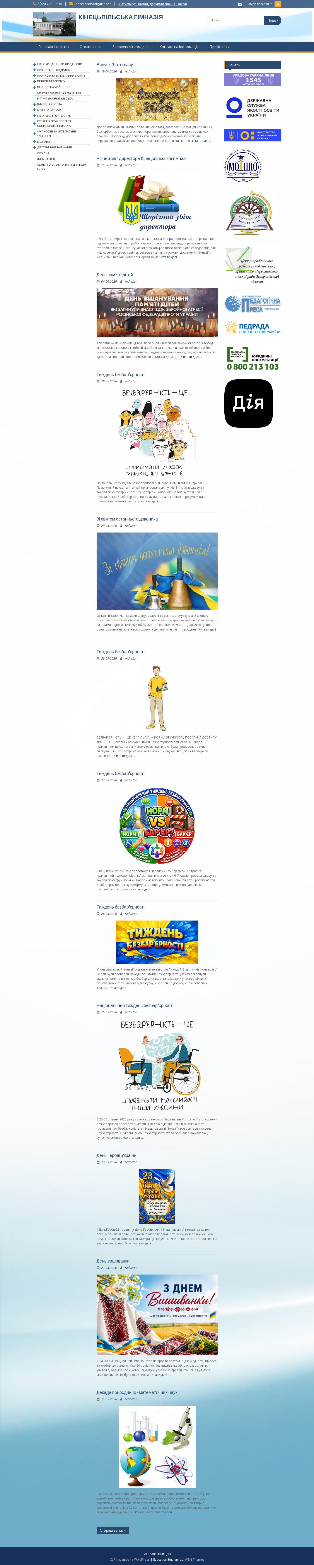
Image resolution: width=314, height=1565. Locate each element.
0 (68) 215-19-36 (49, 4)
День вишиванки (113, 1261)
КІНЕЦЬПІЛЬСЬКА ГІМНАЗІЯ (120, 17)
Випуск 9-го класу (115, 64)
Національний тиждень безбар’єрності (135, 1005)
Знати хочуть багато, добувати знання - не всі (152, 4)
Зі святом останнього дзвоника (127, 519)
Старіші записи (113, 1530)
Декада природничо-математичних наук (137, 1392)
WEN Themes (194, 1559)
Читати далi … (201, 141)
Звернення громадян (130, 46)
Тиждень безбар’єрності (121, 374)
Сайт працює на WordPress (130, 1559)
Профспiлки (220, 46)
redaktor (131, 71)
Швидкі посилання (259, 4)
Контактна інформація (179, 46)
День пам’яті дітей (115, 274)
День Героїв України (117, 1155)
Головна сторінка (53, 46)
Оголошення (90, 46)
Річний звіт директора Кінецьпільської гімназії (142, 158)
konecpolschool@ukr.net (92, 4)
